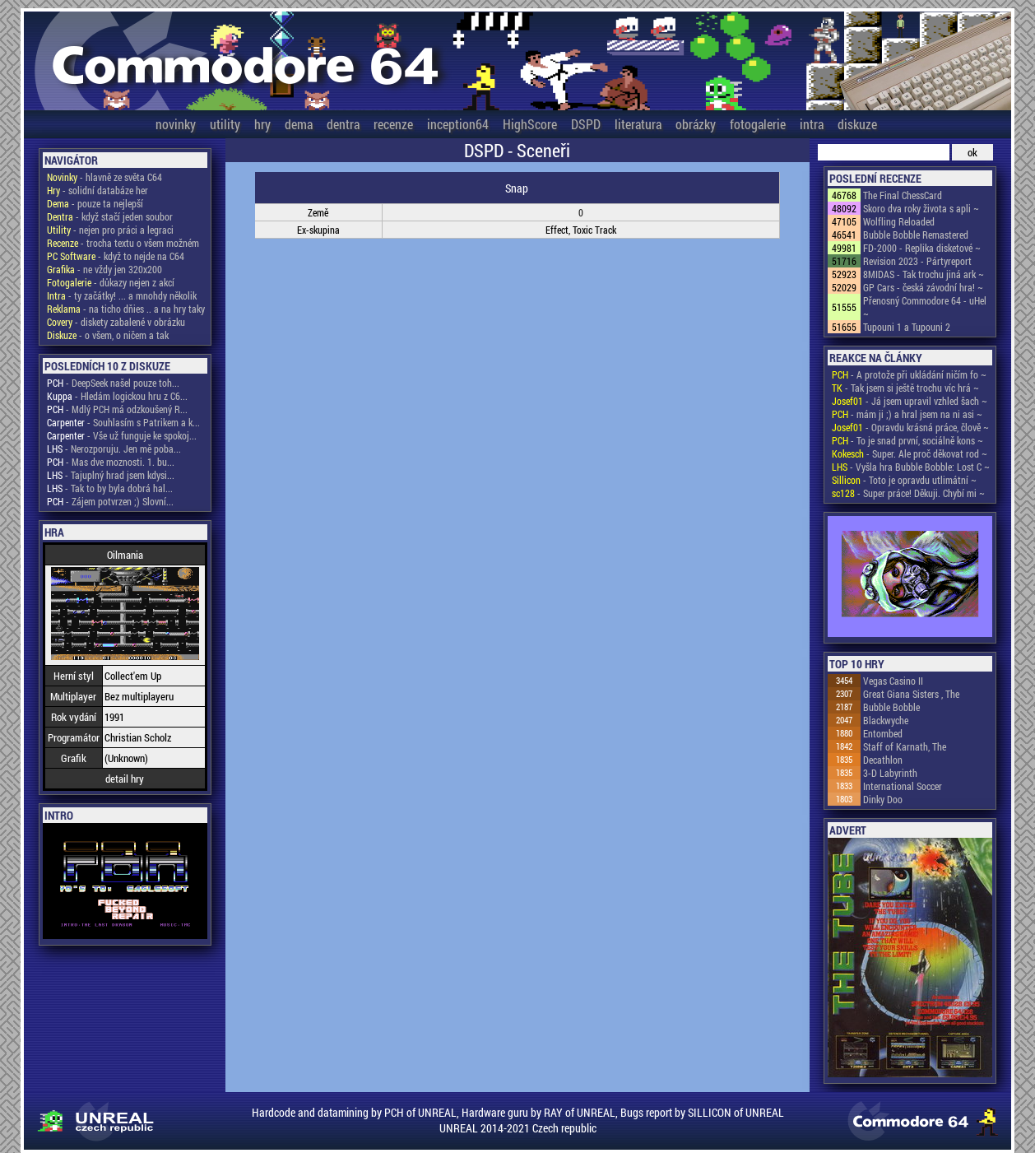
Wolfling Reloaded (899, 221)
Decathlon (883, 759)
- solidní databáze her (97, 190)
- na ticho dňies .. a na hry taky (126, 308)
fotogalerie (758, 124)
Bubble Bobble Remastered (915, 234)
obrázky (695, 124)
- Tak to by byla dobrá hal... (110, 488)
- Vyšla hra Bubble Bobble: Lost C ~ (911, 466)
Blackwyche (885, 720)
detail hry (124, 778)
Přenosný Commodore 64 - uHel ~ (924, 307)
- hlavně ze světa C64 (104, 177)
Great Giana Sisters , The (911, 693)
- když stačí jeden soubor (110, 216)
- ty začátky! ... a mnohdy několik (122, 295)
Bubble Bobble (891, 707)
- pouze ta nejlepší (95, 203)
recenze (393, 124)
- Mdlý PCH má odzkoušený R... (117, 409)
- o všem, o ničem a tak (108, 335)
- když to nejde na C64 (115, 256)
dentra (343, 124)
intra (812, 124)
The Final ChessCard (902, 195)
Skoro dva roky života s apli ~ (921, 208)
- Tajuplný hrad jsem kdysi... (110, 474)
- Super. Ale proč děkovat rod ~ (909, 453)
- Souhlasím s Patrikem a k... (123, 422)
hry (262, 124)
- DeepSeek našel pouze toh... (113, 382)
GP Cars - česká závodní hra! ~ (923, 287)
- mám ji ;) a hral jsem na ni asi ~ (907, 414)
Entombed (883, 733)
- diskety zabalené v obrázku (116, 321)
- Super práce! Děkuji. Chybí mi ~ (908, 493)
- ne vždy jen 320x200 (104, 269)
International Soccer (902, 786)
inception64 (458, 124)
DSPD (586, 124)
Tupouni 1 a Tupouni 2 (906, 326)
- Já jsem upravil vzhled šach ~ (909, 400)
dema (299, 124)
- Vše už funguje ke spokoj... (122, 435)
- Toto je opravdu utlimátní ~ (904, 479)
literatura (638, 124)
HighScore (530, 124)
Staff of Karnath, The (904, 746)
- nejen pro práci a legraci (110, 229)
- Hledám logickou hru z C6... (117, 395)
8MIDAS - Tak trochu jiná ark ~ (923, 274)
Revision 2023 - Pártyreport (917, 260)
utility (225, 124)
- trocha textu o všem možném (123, 242)
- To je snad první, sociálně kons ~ (907, 440)
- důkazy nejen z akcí (110, 282)
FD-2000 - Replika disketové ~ (922, 247)
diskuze (857, 124)
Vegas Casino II (893, 680)
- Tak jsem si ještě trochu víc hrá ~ (905, 387)
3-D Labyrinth (890, 772)
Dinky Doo (883, 799)
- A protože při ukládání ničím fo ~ (909, 374)
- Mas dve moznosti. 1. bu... (110, 461)
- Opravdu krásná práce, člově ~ (910, 427)
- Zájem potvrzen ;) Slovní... (110, 501)
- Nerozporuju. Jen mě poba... (114, 448)
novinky (175, 124)
